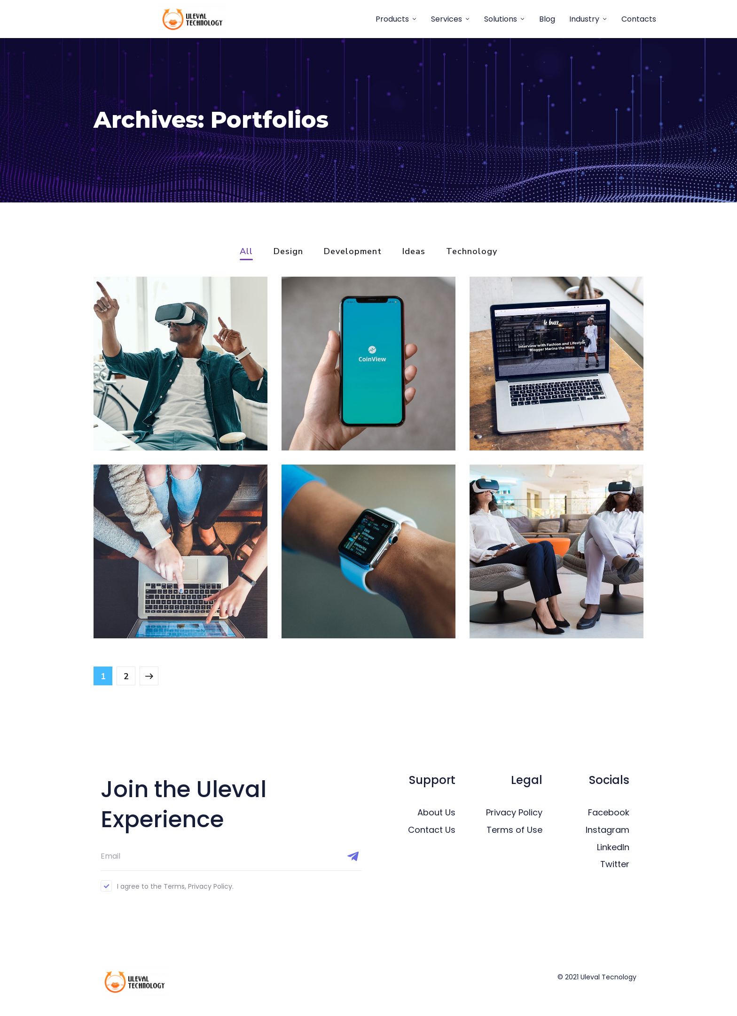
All (246, 252)
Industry (584, 19)
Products (392, 19)
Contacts (638, 19)
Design (288, 252)
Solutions (500, 19)
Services (446, 19)
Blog (547, 19)
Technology (471, 252)
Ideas (413, 252)
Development (353, 252)
